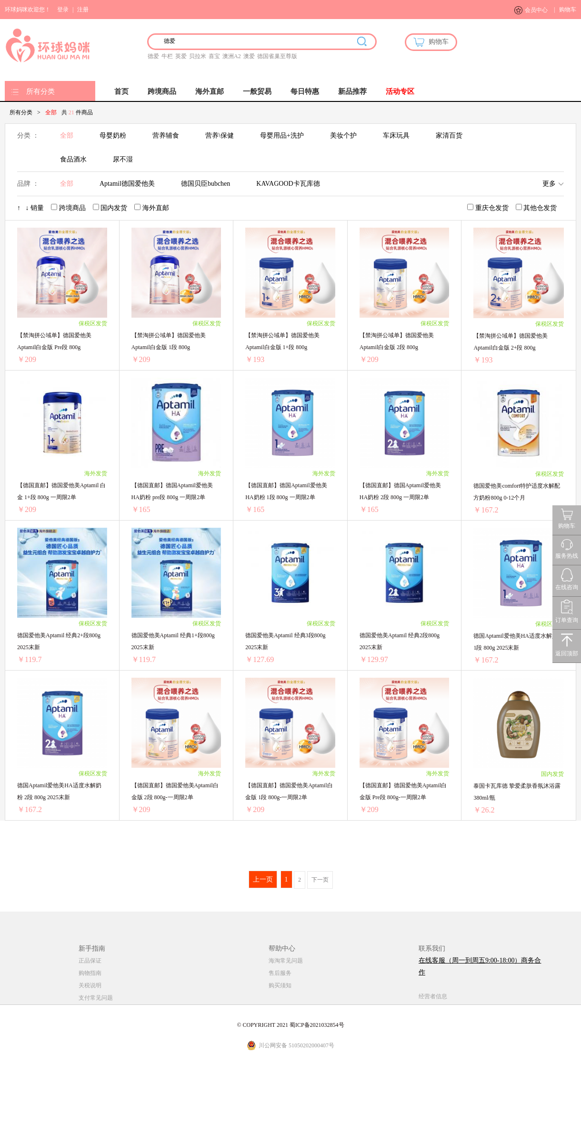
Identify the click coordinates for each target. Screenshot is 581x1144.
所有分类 (40, 91)
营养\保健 (219, 135)
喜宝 (214, 56)
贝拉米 (197, 56)
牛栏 (167, 56)
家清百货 (449, 135)
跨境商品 (162, 91)
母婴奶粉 (113, 135)
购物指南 (90, 973)
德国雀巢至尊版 (277, 56)
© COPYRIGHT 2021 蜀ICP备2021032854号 (290, 1025)
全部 (66, 135)
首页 (121, 91)
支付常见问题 (96, 997)
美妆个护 (343, 135)
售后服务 (280, 973)
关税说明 (90, 985)
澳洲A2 (231, 56)
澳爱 (249, 56)
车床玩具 (396, 135)
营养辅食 (165, 135)
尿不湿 (123, 159)
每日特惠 (304, 91)
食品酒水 (73, 159)
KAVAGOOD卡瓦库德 (288, 183)
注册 (83, 9)
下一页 (320, 879)
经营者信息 (433, 996)
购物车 (567, 9)
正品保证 (90, 960)
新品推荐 (352, 91)
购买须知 (280, 985)
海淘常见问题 (286, 960)
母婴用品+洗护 (282, 135)
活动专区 (400, 91)
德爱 (153, 56)
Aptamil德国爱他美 (127, 183)
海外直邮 (209, 91)
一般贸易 (257, 91)
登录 (63, 9)
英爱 (181, 56)
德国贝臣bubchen (205, 183)
